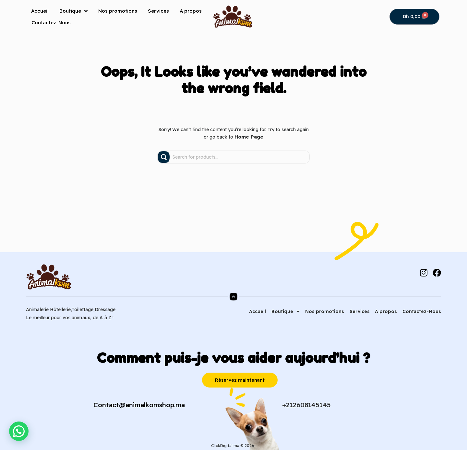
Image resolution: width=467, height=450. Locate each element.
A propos (191, 11)
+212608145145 (306, 404)
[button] (17, 431)
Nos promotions (117, 11)
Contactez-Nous (51, 22)
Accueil (40, 11)
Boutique (73, 11)
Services (158, 11)
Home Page (249, 137)
